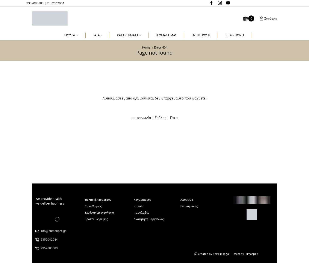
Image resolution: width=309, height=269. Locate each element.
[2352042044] (37, 239)
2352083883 (35, 3)
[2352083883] (37, 248)
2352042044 (55, 3)
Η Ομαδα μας (166, 35)
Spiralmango (221, 254)
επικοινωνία (142, 117)
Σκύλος (71, 35)
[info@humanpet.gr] (37, 231)
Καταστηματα (129, 35)
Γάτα (97, 35)
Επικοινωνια (234, 35)
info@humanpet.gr (53, 231)
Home (146, 47)
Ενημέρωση (200, 35)
